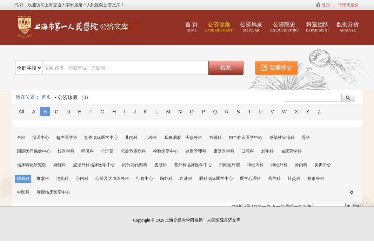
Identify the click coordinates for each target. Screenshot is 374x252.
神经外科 (279, 164)
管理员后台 (348, 5)
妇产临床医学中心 (245, 137)
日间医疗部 (229, 164)
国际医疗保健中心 (34, 151)
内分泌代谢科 (134, 164)
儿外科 (151, 137)
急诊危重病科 (133, 151)
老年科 (267, 151)
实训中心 (322, 164)
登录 (326, 5)
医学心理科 (250, 178)
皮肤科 (160, 164)
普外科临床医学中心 (193, 164)
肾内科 (301, 164)
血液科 (186, 178)
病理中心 (40, 137)
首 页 (191, 26)
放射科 (215, 137)
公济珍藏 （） (74, 97)
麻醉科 (59, 164)
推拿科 (42, 178)
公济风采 (251, 26)
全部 (21, 137)
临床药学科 (291, 151)
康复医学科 (223, 151)
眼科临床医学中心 (216, 178)
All (21, 111)
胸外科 (166, 178)
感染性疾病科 (282, 137)
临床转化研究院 (31, 164)
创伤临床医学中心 (101, 137)
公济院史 (284, 26)
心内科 (82, 178)
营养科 (274, 178)
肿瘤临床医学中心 (53, 192)
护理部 (107, 151)
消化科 (62, 178)
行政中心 (144, 178)
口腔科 (247, 151)
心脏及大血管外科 (112, 178)
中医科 (23, 192)
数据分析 (347, 26)
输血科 (23, 178)
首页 (46, 97)
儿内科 (131, 137)
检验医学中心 (165, 151)
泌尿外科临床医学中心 (94, 164)
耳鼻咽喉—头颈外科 (183, 137)
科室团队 (317, 26)
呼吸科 (87, 151)
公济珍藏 (219, 26)
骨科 (306, 137)
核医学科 (66, 151)
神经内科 (255, 164)
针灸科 (294, 178)
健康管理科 (195, 151)
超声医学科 (66, 137)
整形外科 (315, 178)
